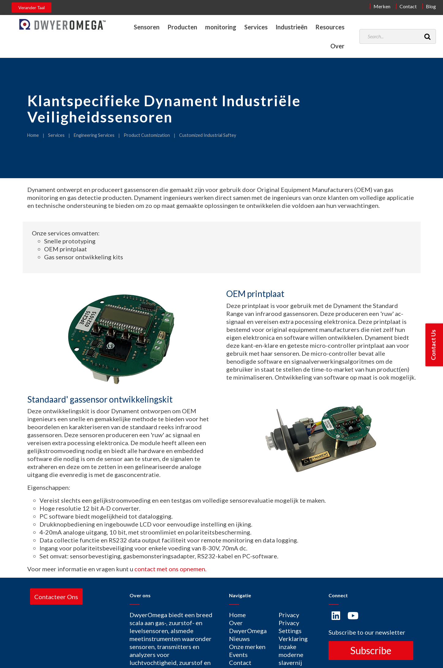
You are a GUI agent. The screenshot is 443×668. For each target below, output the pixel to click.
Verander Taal (31, 7)
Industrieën (291, 27)
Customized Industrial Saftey (207, 135)
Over (337, 46)
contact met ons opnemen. (170, 568)
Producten (182, 27)
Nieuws (239, 638)
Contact (408, 6)
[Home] (62, 24)
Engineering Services (94, 135)
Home (33, 135)
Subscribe (370, 650)
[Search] (427, 36)
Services (256, 27)
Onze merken (247, 646)
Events (238, 654)
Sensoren (147, 27)
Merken (382, 6)
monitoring (220, 27)
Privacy (289, 614)
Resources (329, 27)
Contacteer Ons (56, 596)
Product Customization (147, 135)
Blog (431, 6)
